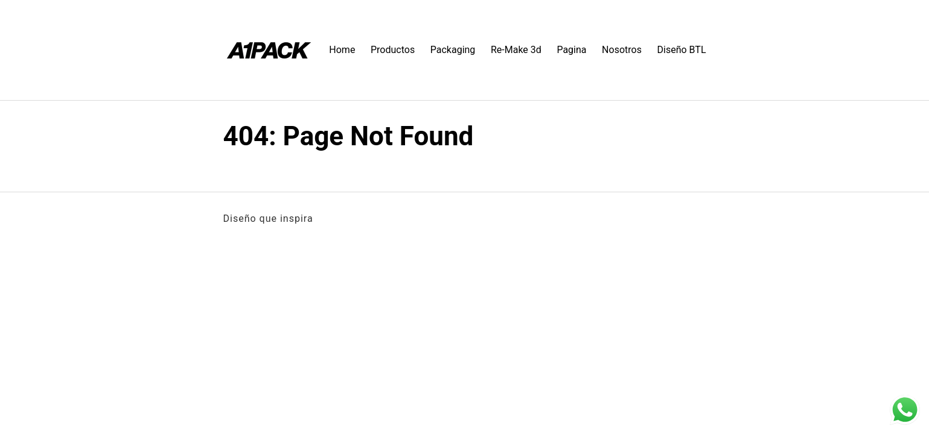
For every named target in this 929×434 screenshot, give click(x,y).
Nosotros (622, 49)
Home (342, 49)
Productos (393, 49)
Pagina (571, 49)
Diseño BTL (681, 49)
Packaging (453, 49)
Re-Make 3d (516, 49)
